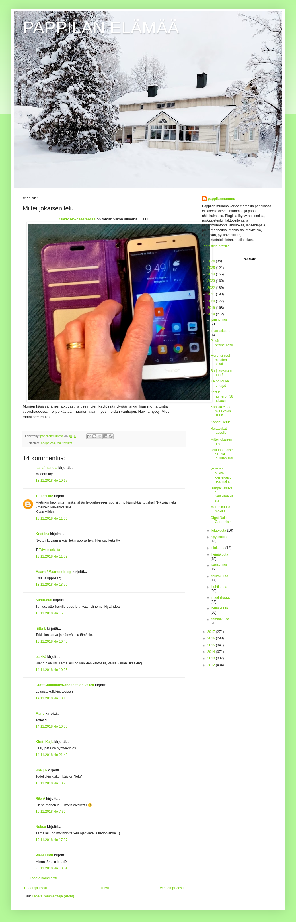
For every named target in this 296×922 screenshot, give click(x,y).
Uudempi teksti (35, 888)
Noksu (41, 827)
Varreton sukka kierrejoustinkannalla (221, 475)
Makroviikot (64, 443)
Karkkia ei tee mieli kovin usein (221, 411)
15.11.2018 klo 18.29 (51, 783)
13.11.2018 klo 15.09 (51, 613)
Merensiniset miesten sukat (220, 360)
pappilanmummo (221, 199)
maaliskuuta (220, 597)
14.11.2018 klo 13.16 (51, 698)
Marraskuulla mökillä (220, 509)
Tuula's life (44, 496)
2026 (211, 261)
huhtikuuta (219, 587)
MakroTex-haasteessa (77, 219)
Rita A (40, 799)
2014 (211, 652)
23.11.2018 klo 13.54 (51, 868)
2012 (211, 665)
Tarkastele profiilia (215, 246)
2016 (211, 638)
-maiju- (41, 770)
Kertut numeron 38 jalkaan (222, 396)
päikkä (41, 657)
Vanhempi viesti (172, 888)
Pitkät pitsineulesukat (222, 345)
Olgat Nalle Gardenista (221, 520)
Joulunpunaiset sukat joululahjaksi (222, 456)
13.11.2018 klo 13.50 (51, 585)
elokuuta (218, 548)
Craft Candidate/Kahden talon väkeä (65, 685)
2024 (211, 274)
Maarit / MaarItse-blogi (54, 572)
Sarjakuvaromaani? (221, 373)
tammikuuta (220, 619)
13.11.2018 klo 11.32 (51, 556)
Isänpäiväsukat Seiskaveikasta (222, 494)
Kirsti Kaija (45, 742)
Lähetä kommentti (43, 878)
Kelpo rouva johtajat (220, 383)
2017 (211, 632)
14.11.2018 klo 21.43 (51, 755)
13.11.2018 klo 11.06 (51, 518)
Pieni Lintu (44, 855)
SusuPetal (44, 600)
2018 (211, 314)
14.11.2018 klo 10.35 (51, 670)
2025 (211, 268)
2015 (211, 645)
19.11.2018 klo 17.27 (51, 840)
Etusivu (103, 888)
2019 (211, 308)
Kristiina (42, 534)
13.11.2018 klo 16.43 (51, 641)
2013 (211, 658)
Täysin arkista (49, 550)
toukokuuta (219, 576)
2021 (211, 294)
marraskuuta (221, 331)
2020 (211, 301)
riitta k (41, 629)
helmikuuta (219, 608)
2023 (211, 281)
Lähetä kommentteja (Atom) (53, 896)
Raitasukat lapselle (219, 431)
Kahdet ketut (220, 422)
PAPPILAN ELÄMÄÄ (101, 27)
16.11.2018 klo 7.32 (50, 812)
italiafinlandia (46, 468)
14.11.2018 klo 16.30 (51, 726)
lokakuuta (219, 530)
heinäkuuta (219, 554)
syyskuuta (219, 537)
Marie (40, 714)
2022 (211, 288)
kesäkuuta (219, 565)
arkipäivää (48, 443)
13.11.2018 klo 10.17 (51, 481)
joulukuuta (219, 320)
